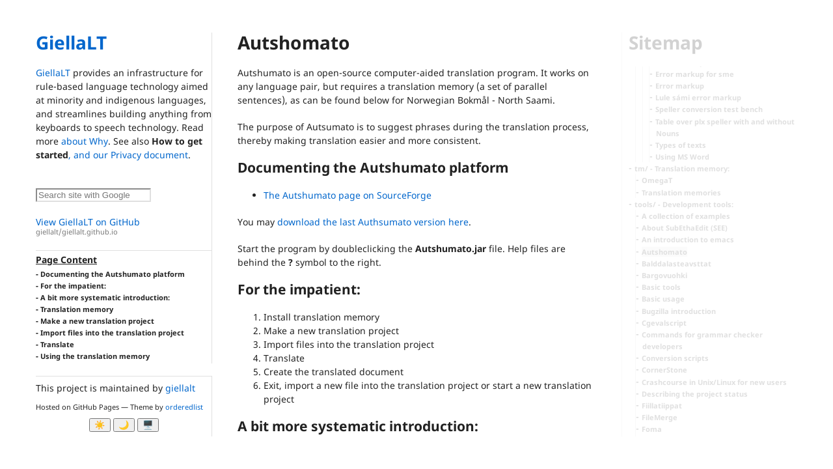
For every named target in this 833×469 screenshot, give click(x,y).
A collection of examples (686, 216)
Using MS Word (682, 157)
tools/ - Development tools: (684, 204)
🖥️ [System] (148, 425)
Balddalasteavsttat (676, 263)
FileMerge (659, 417)
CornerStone (664, 370)
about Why (84, 141)
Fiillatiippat (662, 405)
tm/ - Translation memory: (682, 168)
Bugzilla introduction (679, 311)
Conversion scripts (675, 358)
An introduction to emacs (688, 239)
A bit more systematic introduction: (105, 297)
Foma (652, 429)
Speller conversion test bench (709, 109)
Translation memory (76, 309)
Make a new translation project (97, 321)
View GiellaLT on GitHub (124, 226)
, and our (89, 155)
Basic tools (661, 287)
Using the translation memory (95, 356)
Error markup (679, 86)
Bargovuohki (664, 275)
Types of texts (680, 145)
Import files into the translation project (112, 332)
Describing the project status (695, 394)
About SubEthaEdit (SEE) (685, 228)
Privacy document (149, 155)
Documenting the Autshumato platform (112, 274)
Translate (57, 344)
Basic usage (663, 299)
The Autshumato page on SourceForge (347, 195)
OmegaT (657, 180)
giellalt (180, 388)
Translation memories (681, 192)
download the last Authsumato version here (373, 222)
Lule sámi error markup (698, 97)
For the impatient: (73, 286)
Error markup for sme (694, 74)
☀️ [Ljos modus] (99, 425)
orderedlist (184, 407)
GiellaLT (71, 42)
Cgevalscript (664, 323)
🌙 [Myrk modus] (124, 425)
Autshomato (664, 252)
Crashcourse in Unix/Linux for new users (714, 382)
